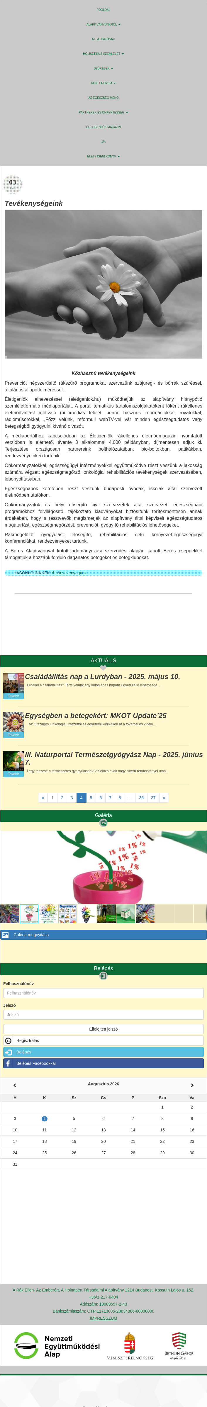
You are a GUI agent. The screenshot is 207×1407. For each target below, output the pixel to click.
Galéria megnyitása (25, 934)
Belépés (17, 1052)
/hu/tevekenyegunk (69, 573)
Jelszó (9, 1005)
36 (141, 797)
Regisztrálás (21, 1040)
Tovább (13, 696)
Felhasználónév (18, 983)
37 (153, 797)
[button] (201, 836)
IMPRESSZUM (103, 1318)
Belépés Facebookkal (30, 1063)
